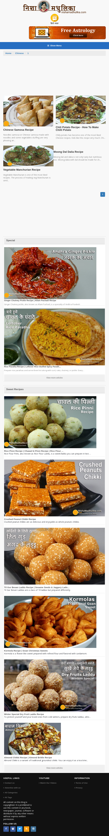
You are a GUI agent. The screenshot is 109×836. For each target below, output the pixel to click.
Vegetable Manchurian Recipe (21, 169)
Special (10, 240)
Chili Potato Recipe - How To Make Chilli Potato (77, 129)
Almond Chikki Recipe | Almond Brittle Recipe (28, 757)
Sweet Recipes (15, 389)
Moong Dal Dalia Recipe (68, 151)
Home (8, 53)
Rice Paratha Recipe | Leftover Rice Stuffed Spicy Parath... (32, 367)
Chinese (19, 53)
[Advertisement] (54, 77)
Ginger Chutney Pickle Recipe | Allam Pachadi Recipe (30, 300)
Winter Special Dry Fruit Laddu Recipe (24, 714)
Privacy (79, 788)
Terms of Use (82, 783)
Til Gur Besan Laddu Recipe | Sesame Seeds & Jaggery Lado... (36, 587)
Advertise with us (12, 788)
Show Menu (54, 45)
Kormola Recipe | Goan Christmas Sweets (26, 650)
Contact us (9, 783)
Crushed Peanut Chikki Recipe (20, 519)
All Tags (8, 797)
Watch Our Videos (48, 783)
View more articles (54, 378)
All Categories (11, 793)
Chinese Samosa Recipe (18, 129)
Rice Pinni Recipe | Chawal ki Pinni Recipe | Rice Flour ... (33, 451)
